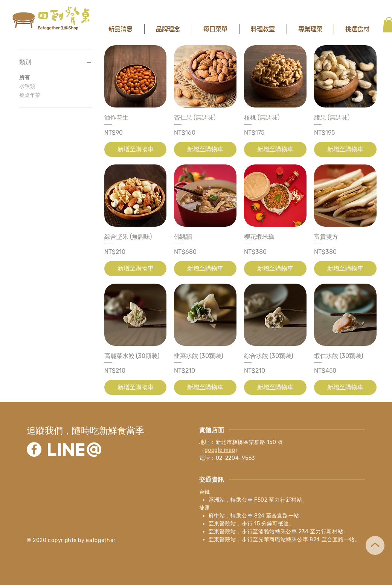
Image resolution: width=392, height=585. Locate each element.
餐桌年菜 (29, 94)
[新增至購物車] (135, 149)
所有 (24, 77)
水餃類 (27, 85)
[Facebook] (34, 449)
